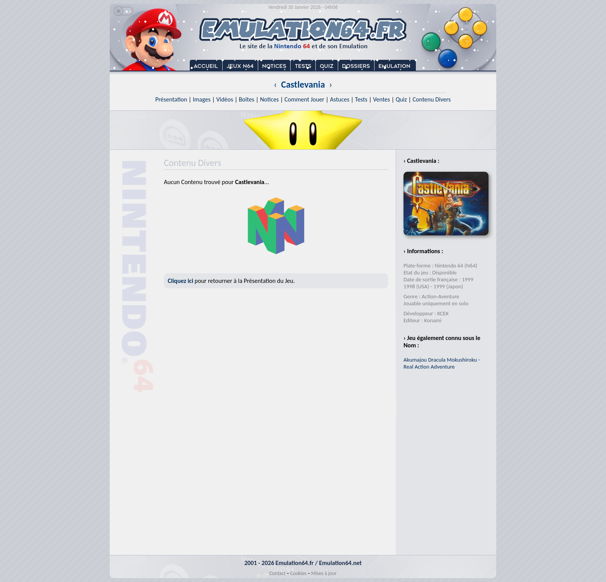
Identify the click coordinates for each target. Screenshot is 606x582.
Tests (361, 99)
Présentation (171, 99)
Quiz (401, 99)
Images (202, 99)
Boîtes (246, 99)
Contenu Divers (431, 99)
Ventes (381, 99)
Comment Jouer (304, 99)
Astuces (339, 99)
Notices (269, 99)
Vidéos (224, 99)
